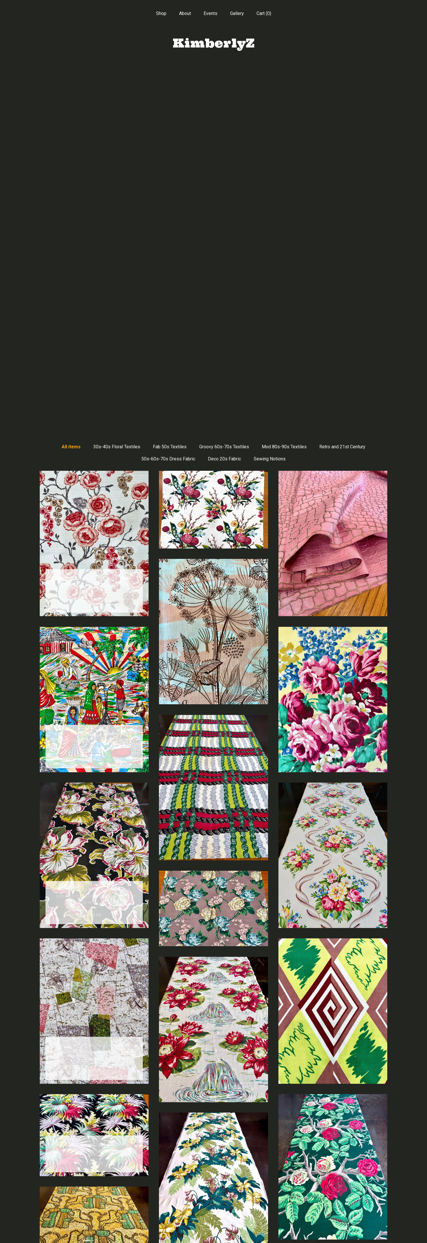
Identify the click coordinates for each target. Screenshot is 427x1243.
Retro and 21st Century (342, 80)
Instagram (213, 1203)
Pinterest (213, 1193)
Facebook (213, 1184)
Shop (161, 13)
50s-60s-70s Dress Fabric (168, 92)
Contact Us (94, 1231)
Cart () (264, 13)
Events (210, 13)
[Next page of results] (265, 1129)
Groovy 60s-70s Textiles (224, 80)
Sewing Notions (270, 92)
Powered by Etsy (333, 1203)
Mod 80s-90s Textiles (284, 80)
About (185, 13)
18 (243, 1129)
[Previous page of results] (162, 1129)
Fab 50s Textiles (170, 80)
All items (71, 80)
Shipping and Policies (94, 1222)
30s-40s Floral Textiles (116, 80)
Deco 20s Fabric (224, 92)
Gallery (237, 13)
